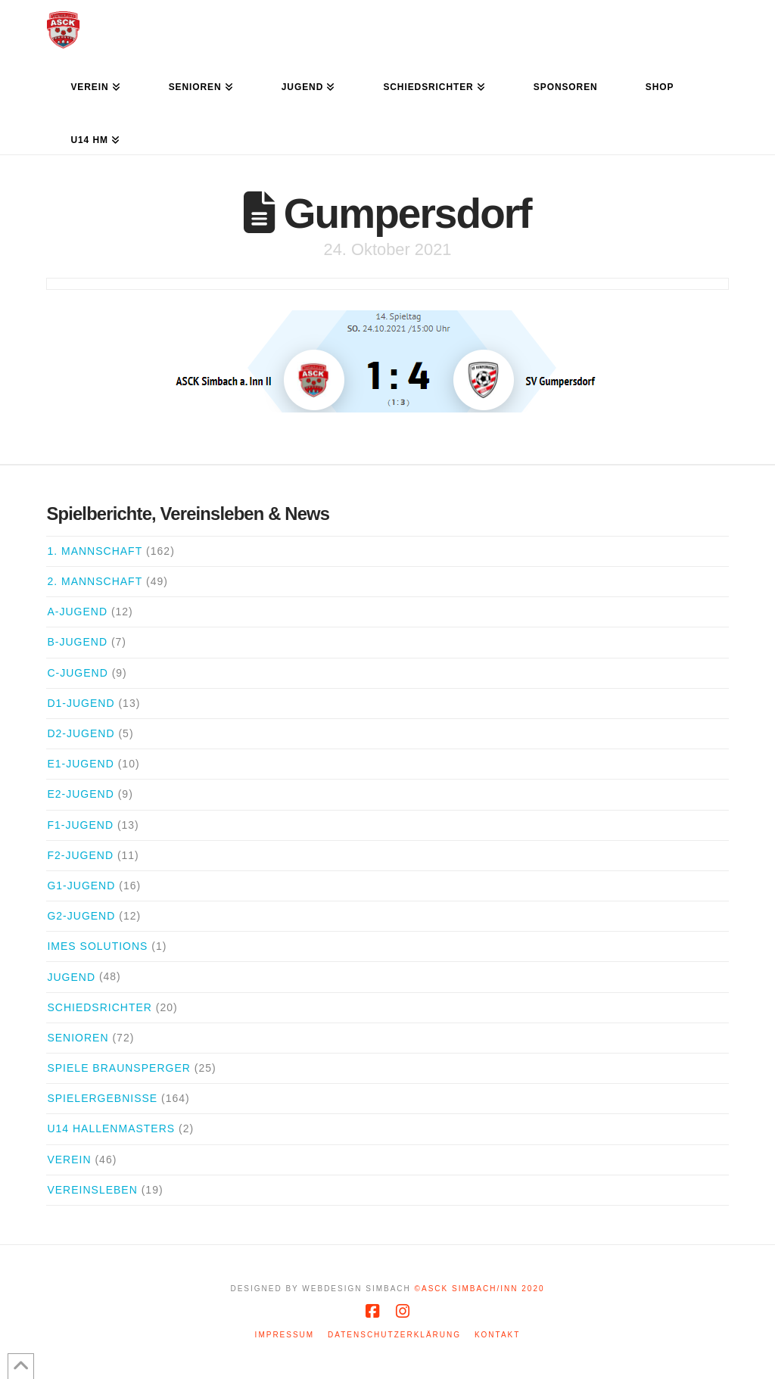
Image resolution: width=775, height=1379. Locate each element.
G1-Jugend (81, 885)
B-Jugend (77, 642)
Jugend (71, 977)
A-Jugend (77, 611)
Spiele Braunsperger (118, 1068)
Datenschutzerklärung (394, 1335)
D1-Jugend (80, 703)
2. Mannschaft (94, 581)
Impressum (285, 1335)
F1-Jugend (80, 825)
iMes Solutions (97, 946)
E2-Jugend (80, 794)
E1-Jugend (80, 764)
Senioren (77, 1038)
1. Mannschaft (94, 551)
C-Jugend (77, 673)
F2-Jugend (80, 855)
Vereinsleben (92, 1190)
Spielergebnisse (102, 1098)
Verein (69, 1159)
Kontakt (497, 1335)
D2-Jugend (80, 733)
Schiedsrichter (99, 1007)
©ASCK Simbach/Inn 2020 (480, 1288)
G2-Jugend (81, 916)
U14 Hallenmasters (111, 1128)
